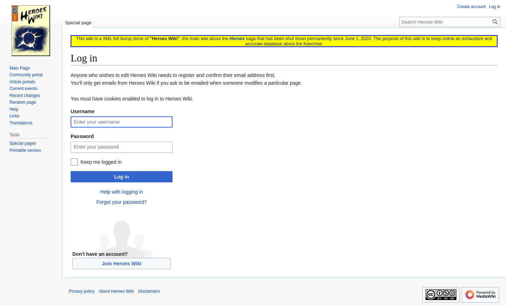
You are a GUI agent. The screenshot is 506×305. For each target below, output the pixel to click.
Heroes (237, 38)
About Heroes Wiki (116, 291)
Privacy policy (82, 291)
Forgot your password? (121, 202)
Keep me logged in (101, 162)
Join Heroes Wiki (122, 263)
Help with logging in (121, 192)
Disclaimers (149, 291)
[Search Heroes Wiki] (449, 22)
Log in (121, 177)
